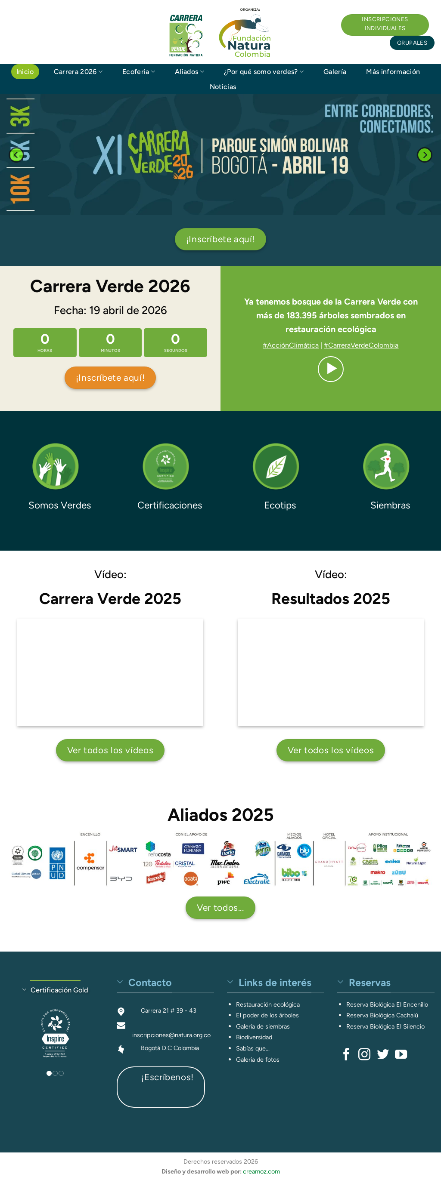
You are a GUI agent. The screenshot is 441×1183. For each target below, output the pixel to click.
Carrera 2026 (78, 72)
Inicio (25, 72)
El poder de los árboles (267, 1015)
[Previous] (16, 155)
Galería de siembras (263, 1026)
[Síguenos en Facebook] (346, 1055)
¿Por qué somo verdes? (264, 72)
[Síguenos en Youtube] (401, 1055)
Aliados (189, 72)
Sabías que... (253, 1048)
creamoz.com (261, 1171)
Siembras (390, 505)
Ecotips (280, 505)
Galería (334, 72)
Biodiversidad (254, 1037)
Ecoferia (138, 72)
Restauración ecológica (268, 1004)
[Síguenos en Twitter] (383, 1055)
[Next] (424, 155)
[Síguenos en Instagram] (364, 1055)
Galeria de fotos (258, 1059)
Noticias (223, 87)
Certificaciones (169, 505)
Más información (393, 72)
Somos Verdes (59, 505)
